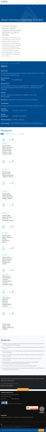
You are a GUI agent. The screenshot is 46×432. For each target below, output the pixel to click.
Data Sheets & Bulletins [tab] (10, 133)
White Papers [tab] (21, 133)
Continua (16, 417)
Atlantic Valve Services (6, 417)
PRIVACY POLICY (10, 426)
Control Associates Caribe (26, 417)
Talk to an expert (23, 389)
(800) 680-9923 (15, 398)
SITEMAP (29, 426)
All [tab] (2, 133)
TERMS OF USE (4, 426)
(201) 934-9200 (6, 386)
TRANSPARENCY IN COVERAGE (20, 426)
